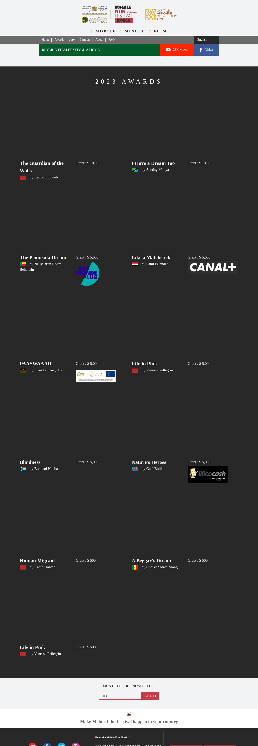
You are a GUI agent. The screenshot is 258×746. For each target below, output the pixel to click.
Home (45, 39)
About (99, 39)
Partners (85, 39)
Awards (59, 39)
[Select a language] (206, 40)
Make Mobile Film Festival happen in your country (129, 721)
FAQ (111, 39)
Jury (72, 39)
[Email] (120, 696)
